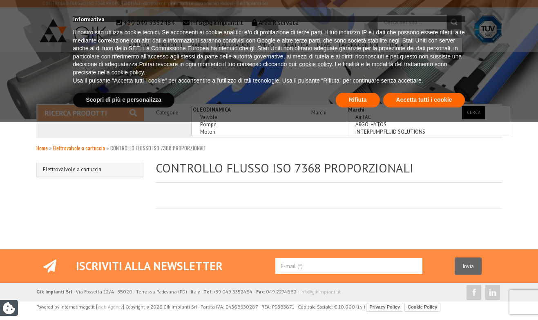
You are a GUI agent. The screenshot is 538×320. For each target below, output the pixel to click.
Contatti (399, 45)
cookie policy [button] (315, 262)
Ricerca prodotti (91, 113)
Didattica (295, 45)
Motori (273, 132)
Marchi (199, 45)
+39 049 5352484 (149, 22)
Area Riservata (279, 22)
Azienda (139, 45)
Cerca (473, 112)
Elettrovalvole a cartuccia (79, 148)
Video (267, 45)
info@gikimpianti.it (217, 22)
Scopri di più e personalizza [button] (123, 297)
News (324, 45)
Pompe (273, 124)
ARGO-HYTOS (428, 124)
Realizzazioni (234, 45)
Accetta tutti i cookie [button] (424, 297)
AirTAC (428, 117)
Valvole (273, 117)
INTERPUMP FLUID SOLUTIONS (428, 132)
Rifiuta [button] (358, 297)
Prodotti (170, 45)
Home (42, 148)
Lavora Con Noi (358, 45)
